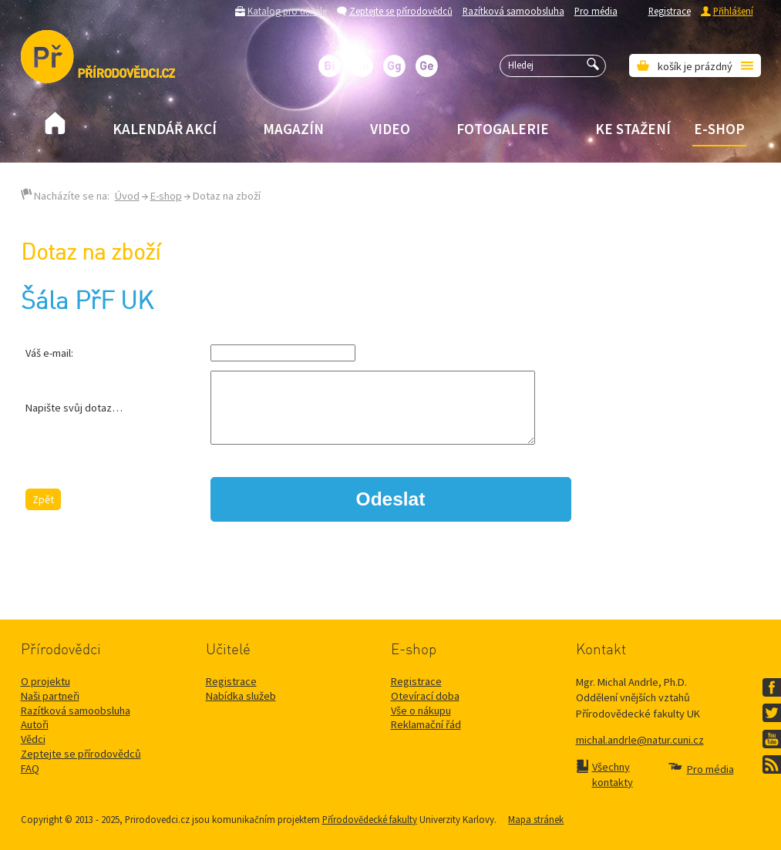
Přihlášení (733, 11)
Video (390, 128)
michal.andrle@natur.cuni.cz (640, 740)
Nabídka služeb (241, 696)
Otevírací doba (425, 696)
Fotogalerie (502, 128)
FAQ (30, 768)
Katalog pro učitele (287, 11)
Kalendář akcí (165, 128)
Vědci (33, 739)
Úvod (127, 196)
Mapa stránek (536, 819)
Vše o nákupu (421, 710)
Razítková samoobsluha (513, 11)
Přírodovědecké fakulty (369, 819)
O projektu (45, 681)
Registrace (669, 11)
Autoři (35, 724)
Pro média (596, 11)
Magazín (293, 128)
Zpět (43, 499)
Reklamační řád (426, 724)
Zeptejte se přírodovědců (401, 11)
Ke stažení (633, 128)
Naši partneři (50, 696)
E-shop (719, 128)
